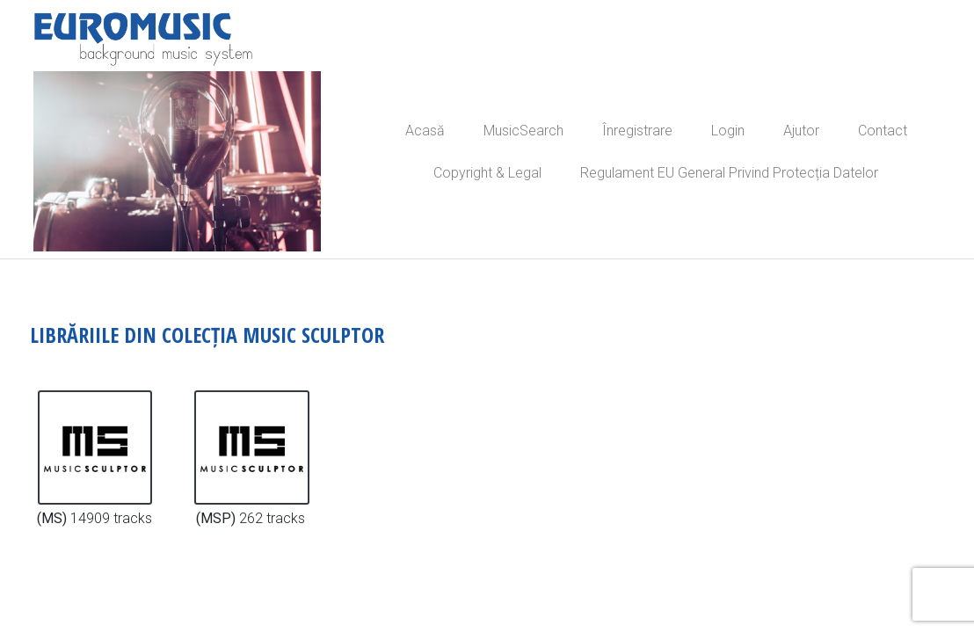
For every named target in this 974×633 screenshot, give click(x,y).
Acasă (425, 130)
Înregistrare (637, 130)
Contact (882, 130)
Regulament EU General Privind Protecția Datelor (729, 172)
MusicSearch (523, 130)
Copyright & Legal (487, 172)
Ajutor (801, 130)
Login (728, 130)
